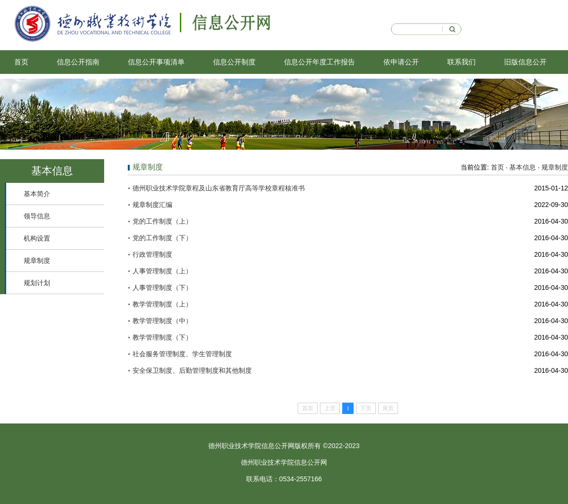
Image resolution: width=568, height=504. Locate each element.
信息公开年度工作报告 (319, 62)
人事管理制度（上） (162, 271)
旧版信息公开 (525, 62)
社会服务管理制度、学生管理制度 (182, 354)
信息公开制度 (234, 62)
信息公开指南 (78, 62)
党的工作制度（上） (162, 221)
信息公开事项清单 (156, 62)
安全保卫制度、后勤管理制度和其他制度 (192, 370)
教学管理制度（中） (162, 320)
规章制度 (37, 260)
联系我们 (461, 62)
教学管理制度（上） (162, 304)
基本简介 (37, 194)
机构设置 (37, 238)
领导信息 (37, 216)
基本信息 (522, 167)
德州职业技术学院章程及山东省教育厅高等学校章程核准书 (219, 188)
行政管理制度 (152, 254)
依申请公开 (401, 62)
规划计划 (37, 283)
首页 (21, 62)
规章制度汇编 (152, 204)
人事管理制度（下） (162, 287)
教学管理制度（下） (162, 337)
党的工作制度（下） (162, 238)
